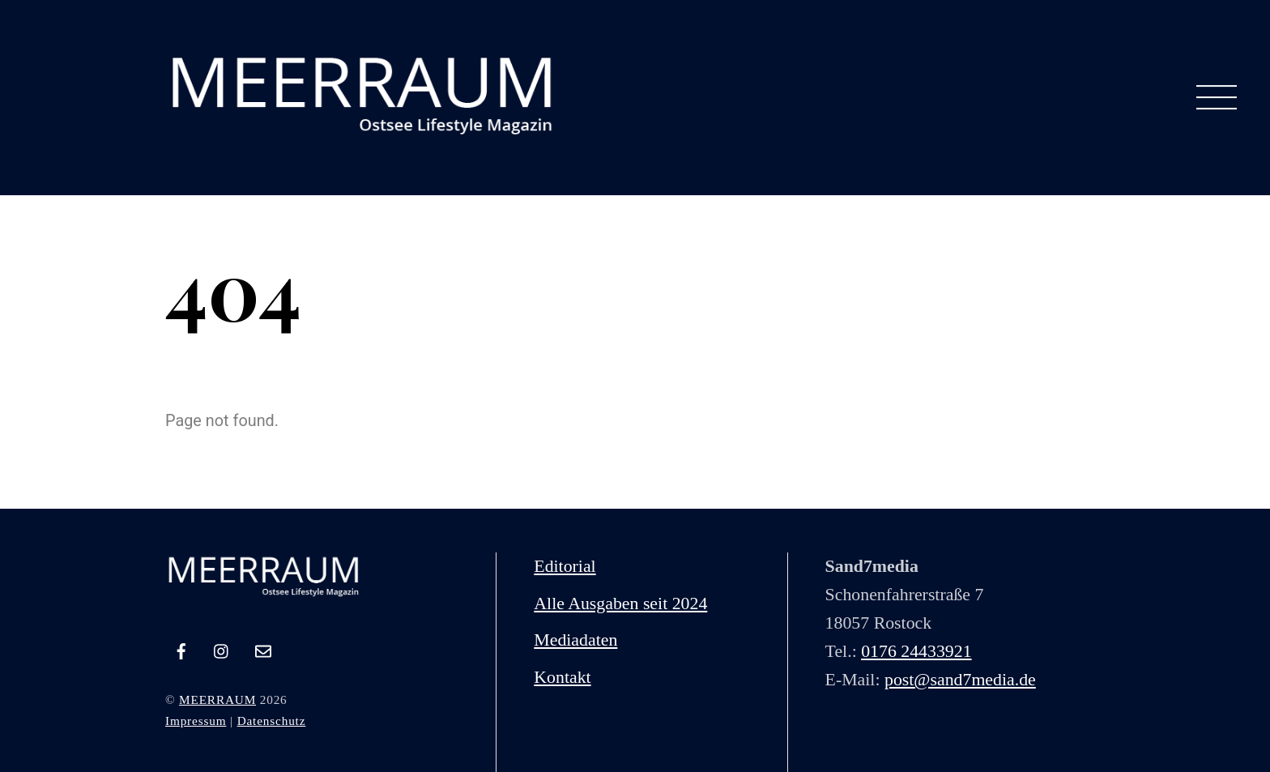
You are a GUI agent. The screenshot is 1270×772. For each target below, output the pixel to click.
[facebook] (181, 648)
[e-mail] (263, 648)
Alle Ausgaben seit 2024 (620, 603)
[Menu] (1216, 98)
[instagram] (222, 648)
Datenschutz (271, 720)
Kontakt (562, 677)
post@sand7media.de (960, 679)
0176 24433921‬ (916, 651)
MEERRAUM (217, 699)
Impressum (195, 720)
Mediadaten (575, 640)
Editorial (564, 566)
